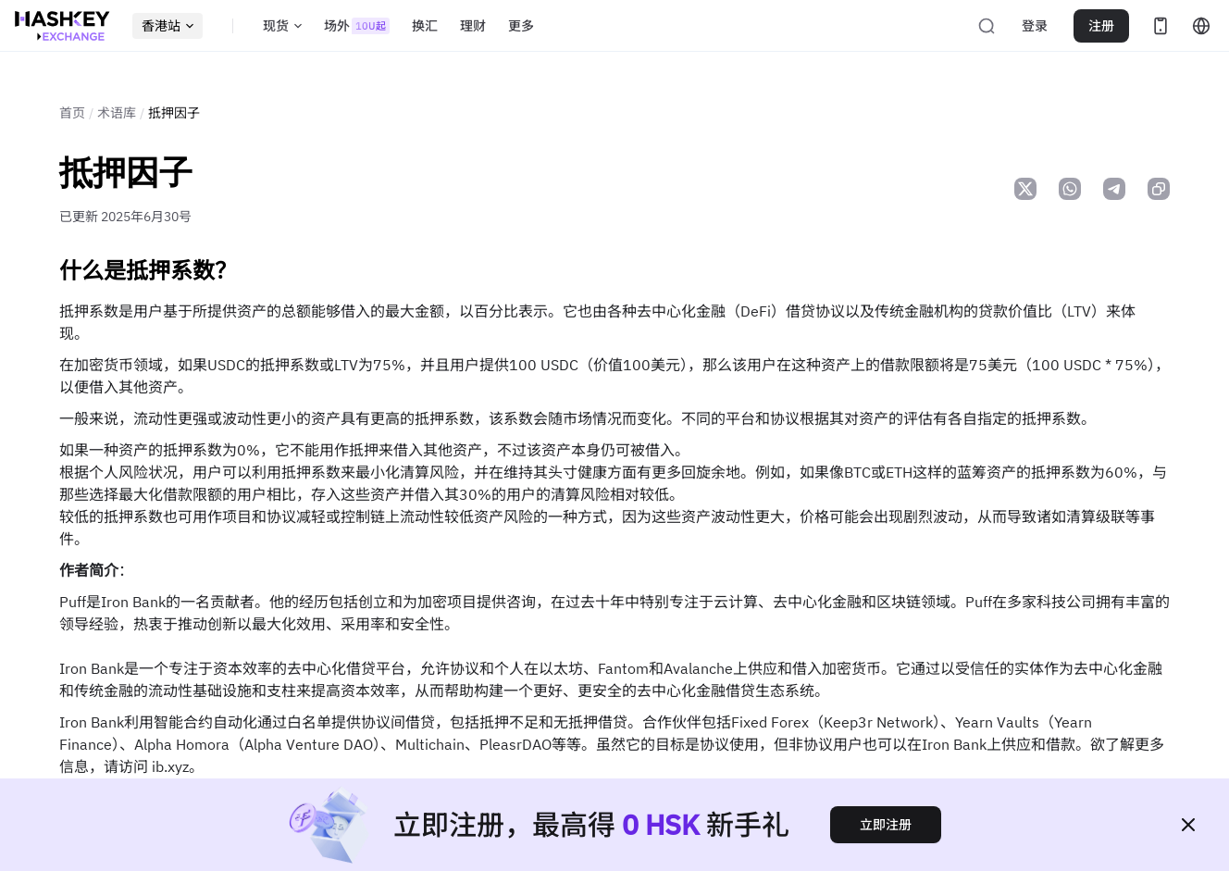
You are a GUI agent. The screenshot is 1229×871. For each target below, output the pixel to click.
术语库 (116, 113)
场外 (357, 26)
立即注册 (886, 824)
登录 (1035, 26)
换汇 (425, 26)
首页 (72, 113)
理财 (473, 26)
